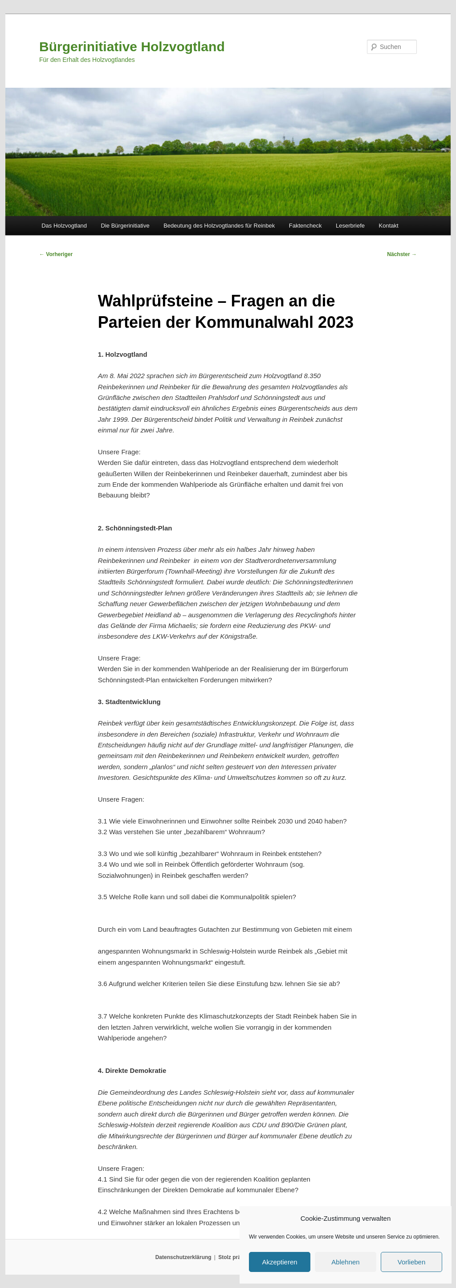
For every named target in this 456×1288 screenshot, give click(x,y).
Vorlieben (412, 1262)
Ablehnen (345, 1262)
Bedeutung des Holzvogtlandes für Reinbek (219, 225)
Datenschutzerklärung (183, 1257)
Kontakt (389, 225)
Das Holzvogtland (64, 225)
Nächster (402, 254)
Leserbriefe (350, 225)
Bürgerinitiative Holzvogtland (132, 46)
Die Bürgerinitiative (125, 225)
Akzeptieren (279, 1262)
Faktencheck (305, 225)
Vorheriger (56, 254)
